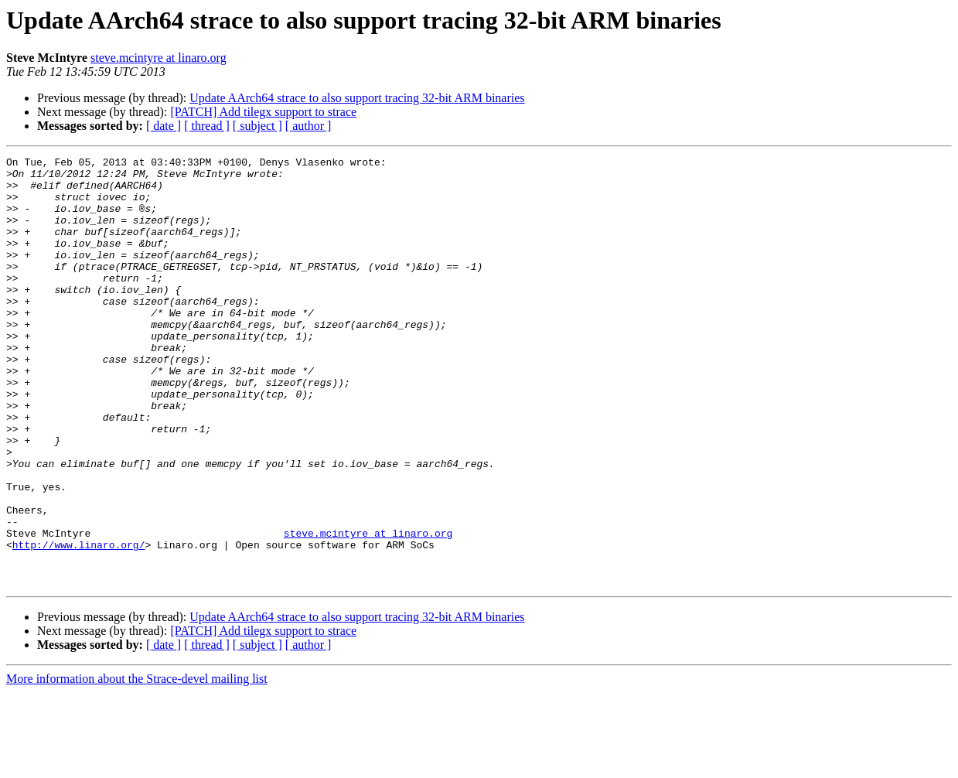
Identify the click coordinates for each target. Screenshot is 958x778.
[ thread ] (207, 125)
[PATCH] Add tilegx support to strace (263, 111)
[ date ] (163, 125)
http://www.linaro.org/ (78, 623)
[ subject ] (257, 125)
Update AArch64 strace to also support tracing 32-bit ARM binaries (356, 97)
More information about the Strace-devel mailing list (137, 764)
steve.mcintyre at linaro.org (158, 57)
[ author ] (308, 125)
